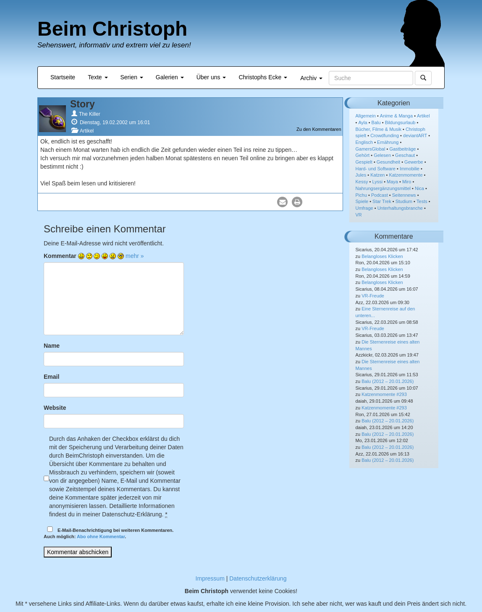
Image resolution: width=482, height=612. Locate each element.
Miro (406, 181)
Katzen (377, 174)
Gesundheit (388, 161)
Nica (419, 188)
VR (359, 214)
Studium (404, 201)
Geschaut (405, 155)
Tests (422, 201)
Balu (376, 122)
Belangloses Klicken (382, 256)
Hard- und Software (376, 168)
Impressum (210, 578)
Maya (392, 181)
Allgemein (366, 115)
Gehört (363, 155)
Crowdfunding (384, 135)
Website (55, 407)
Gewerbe (413, 161)
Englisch (364, 142)
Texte (97, 77)
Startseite (62, 77)
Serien (131, 77)
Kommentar (60, 256)
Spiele (362, 201)
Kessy (362, 181)
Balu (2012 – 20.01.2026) (388, 381)
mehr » (135, 256)
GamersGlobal (370, 148)
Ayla (362, 122)
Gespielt (364, 161)
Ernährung (387, 142)
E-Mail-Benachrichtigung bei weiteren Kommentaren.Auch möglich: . (108, 532)
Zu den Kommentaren (318, 129)
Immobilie (409, 168)
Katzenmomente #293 (384, 394)
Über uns (211, 77)
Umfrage (364, 208)
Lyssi (377, 181)
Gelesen (382, 155)
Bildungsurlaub (400, 122)
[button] (282, 202)
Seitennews (404, 195)
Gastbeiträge (402, 148)
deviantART (415, 135)
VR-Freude (373, 295)
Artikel (87, 131)
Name (52, 345)
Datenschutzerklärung (257, 578)
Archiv (311, 78)
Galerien (170, 77)
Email (51, 376)
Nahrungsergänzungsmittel (383, 188)
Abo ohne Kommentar (101, 536)
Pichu (361, 195)
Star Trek (381, 201)
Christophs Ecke (262, 77)
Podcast (379, 195)
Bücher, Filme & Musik (378, 129)
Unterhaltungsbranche (400, 208)
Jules (361, 174)
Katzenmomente (405, 174)
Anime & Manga (396, 115)
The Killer (89, 114)
